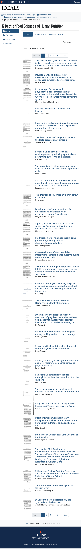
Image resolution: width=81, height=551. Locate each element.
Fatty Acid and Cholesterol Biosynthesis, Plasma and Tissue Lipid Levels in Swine (55, 404)
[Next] (61, 56)
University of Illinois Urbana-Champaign (18, 15)
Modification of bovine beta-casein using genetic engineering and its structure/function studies (55, 240)
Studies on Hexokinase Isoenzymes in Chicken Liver (54, 486)
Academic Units (44, 15)
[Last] (66, 56)
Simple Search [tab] (40, 34)
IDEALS (11, 8)
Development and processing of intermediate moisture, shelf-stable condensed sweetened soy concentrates (55, 77)
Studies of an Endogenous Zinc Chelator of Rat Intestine (56, 436)
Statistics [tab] (7, 43)
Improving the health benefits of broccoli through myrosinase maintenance (55, 347)
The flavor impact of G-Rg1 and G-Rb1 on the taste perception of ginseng (55, 138)
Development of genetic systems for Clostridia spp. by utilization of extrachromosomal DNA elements (53, 212)
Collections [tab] (8, 35)
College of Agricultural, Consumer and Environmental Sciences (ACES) (32, 17)
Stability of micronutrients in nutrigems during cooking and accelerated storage (55, 333)
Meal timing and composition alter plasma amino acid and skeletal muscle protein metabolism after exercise (56, 125)
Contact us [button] (25, 523)
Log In (76, 2)
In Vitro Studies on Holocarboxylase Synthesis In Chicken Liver (53, 501)
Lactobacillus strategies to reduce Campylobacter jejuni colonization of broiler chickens (57, 377)
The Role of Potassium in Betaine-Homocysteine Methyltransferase (52, 301)
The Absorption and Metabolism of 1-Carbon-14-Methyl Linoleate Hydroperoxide (57, 390)
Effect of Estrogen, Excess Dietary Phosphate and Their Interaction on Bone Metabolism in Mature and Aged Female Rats (56, 421)
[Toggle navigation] (78, 8)
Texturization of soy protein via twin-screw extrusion (56, 196)
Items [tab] (6, 31)
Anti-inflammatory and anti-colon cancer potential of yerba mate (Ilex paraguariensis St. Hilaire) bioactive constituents (57, 183)
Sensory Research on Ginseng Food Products (53, 110)
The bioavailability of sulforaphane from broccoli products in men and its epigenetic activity (57, 169)
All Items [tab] (27, 34)
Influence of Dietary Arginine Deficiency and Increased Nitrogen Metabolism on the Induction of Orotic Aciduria (57, 474)
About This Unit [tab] (10, 39)
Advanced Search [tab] (56, 34)
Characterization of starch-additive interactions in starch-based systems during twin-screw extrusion (57, 255)
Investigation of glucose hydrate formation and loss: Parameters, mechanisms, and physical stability (56, 363)
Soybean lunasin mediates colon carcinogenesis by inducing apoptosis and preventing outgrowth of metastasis (56, 154)
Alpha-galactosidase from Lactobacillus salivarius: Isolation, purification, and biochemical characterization (55, 226)
